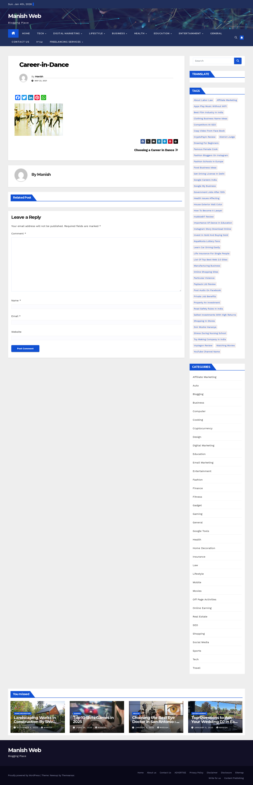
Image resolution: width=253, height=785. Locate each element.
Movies (197, 590)
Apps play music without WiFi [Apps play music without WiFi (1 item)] (210, 106)
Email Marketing (203, 462)
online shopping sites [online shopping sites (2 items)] (206, 272)
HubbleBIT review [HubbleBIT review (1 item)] (204, 216)
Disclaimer (212, 772)
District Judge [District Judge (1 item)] (227, 137)
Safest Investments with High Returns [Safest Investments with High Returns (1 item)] (215, 314)
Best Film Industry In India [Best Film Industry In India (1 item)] (208, 112)
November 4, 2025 (28, 727)
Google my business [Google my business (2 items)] (205, 186)
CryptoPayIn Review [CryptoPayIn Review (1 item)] (205, 137)
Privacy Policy (196, 772)
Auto (196, 385)
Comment (18, 233)
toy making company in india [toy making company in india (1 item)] (210, 339)
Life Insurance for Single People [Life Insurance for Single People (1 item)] (211, 253)
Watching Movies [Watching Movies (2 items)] (225, 345)
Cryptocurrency (203, 428)
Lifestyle (96, 33)
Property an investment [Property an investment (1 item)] (207, 302)
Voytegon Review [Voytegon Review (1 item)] (203, 345)
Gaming (197, 513)
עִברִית (39, 41)
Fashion (198, 479)
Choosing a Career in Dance (156, 150)
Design (197, 436)
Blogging (198, 394)
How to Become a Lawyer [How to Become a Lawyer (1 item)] (208, 210)
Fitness (197, 496)
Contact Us (20, 41)
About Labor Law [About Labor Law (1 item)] (203, 100)
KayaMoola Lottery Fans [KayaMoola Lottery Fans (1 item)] (207, 241)
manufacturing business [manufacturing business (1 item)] (207, 265)
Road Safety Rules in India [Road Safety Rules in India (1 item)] (208, 308)
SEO (195, 625)
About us (151, 772)
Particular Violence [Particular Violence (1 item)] (204, 278)
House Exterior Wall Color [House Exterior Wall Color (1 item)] (208, 204)
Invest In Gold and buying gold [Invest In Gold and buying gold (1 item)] (211, 235)
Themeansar (68, 775)
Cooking (198, 419)
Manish (39, 76)
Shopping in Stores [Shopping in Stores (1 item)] (204, 321)
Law (195, 565)
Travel (196, 667)
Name (16, 300)
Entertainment (190, 33)
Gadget (197, 505)
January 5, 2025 (145, 727)
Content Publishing (234, 778)
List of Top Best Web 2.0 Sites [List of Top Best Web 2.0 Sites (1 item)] (210, 259)
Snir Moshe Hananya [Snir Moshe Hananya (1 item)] (205, 327)
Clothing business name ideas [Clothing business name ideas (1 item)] (210, 118)
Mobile (197, 582)
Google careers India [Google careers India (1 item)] (205, 180)
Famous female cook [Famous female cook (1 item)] (206, 149)
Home (26, 33)
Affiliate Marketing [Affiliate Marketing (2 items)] (227, 100)
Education (162, 33)
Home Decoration (204, 548)
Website (16, 331)
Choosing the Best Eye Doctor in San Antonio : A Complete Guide (155, 721)
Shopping (199, 633)
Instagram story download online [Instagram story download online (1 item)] (212, 229)
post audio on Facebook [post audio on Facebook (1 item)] (207, 290)
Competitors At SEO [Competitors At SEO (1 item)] (205, 124)
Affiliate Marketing (204, 377)
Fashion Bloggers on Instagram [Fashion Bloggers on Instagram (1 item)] (211, 155)
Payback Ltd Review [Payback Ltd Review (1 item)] (205, 284)
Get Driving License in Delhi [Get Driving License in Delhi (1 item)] (209, 173)
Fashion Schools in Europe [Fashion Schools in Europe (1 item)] (208, 161)
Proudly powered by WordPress (24, 775)
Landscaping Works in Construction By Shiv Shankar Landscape (35, 721)
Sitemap (239, 772)
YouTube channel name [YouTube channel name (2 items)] (207, 351)
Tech (41, 33)
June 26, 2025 (84, 727)
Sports (197, 650)
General (216, 33)
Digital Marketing (67, 33)
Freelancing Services (66, 41)
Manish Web (24, 16)
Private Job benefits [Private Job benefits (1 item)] (205, 296)
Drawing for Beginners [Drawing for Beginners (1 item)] (206, 143)
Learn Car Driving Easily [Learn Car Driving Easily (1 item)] (207, 247)
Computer (199, 411)
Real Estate (200, 616)
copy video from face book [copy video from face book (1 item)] (209, 130)
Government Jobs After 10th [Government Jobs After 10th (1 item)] (209, 192)
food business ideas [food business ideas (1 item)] (205, 167)
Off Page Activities (204, 599)
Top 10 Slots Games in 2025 (93, 719)
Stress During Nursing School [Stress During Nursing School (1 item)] (210, 333)
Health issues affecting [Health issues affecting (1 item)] (206, 198)
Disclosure (226, 772)
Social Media (201, 642)
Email (16, 316)
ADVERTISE (180, 772)
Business (119, 33)
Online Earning (202, 608)
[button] (236, 37)
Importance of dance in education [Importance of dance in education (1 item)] (213, 222)
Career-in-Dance (44, 64)
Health (139, 33)
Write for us (215, 778)
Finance (198, 488)
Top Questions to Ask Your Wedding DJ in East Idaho (214, 721)
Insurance (199, 556)
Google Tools (201, 531)
